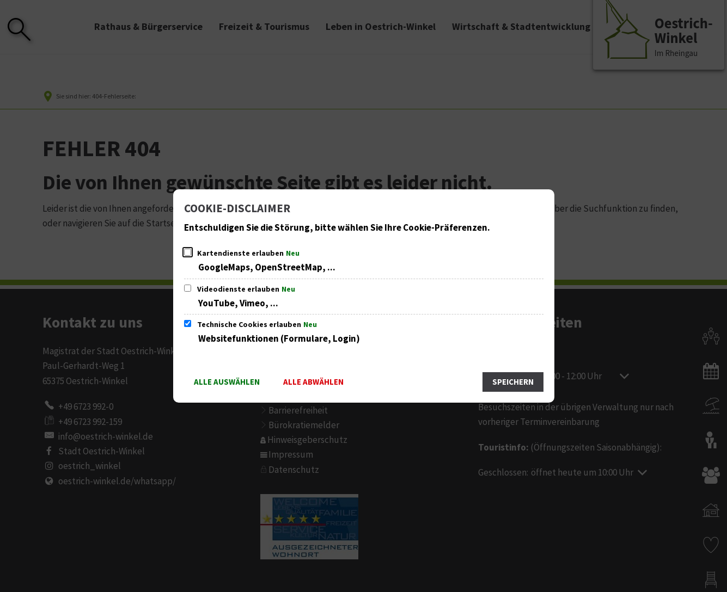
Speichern (513, 382)
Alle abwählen (313, 382)
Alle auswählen (227, 382)
